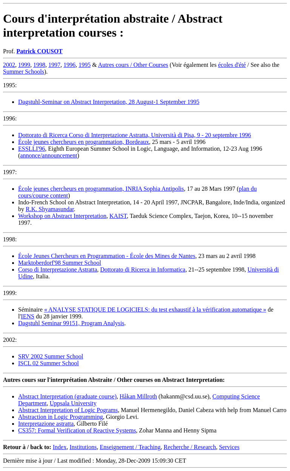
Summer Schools (23, 71)
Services (229, 447)
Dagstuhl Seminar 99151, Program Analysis (71, 323)
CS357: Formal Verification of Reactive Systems (77, 430)
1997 (54, 65)
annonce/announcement (48, 155)
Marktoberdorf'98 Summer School (59, 262)
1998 (39, 65)
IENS (27, 316)
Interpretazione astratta (46, 423)
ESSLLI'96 (31, 148)
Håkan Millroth (138, 396)
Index (59, 447)
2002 (9, 65)
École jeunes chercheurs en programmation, (71, 142)
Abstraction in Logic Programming (60, 417)
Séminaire (31, 309)
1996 (69, 65)
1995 (85, 65)
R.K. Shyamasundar (50, 209)
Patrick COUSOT (40, 51)
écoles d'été (232, 65)
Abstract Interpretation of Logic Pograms (68, 410)
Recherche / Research (190, 447)
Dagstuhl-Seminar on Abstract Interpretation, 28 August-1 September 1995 (108, 102)
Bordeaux (137, 142)
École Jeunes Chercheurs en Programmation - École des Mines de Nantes (106, 256)
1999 (24, 65)
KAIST (118, 216)
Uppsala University (73, 403)
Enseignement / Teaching (130, 447)
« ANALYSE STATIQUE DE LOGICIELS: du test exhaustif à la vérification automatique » (155, 309)
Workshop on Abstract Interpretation (62, 216)
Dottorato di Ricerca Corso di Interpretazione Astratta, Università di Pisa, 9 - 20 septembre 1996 (134, 135)
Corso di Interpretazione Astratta (57, 269)
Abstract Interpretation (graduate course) (67, 396)
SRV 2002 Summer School (50, 356)
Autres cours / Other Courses (133, 65)
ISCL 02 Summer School (48, 363)
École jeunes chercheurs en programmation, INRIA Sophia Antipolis (101, 188)
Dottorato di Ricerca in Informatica (142, 269)
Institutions (83, 447)
